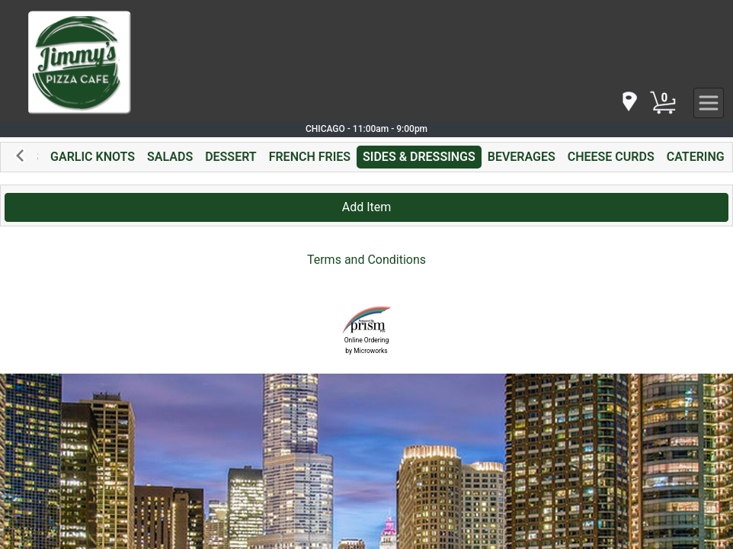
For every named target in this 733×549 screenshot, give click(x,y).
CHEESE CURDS (611, 156)
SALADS (170, 156)
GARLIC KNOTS (92, 156)
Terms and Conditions (366, 259)
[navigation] (629, 102)
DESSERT (231, 156)
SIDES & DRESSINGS (419, 156)
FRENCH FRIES (309, 156)
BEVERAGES (521, 156)
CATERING (696, 156)
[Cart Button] (663, 103)
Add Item (367, 207)
